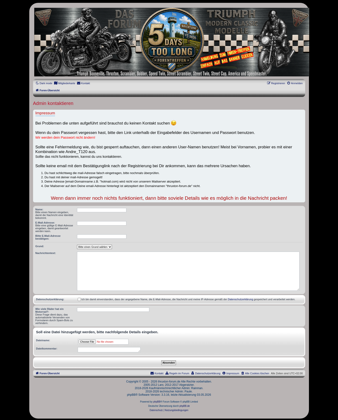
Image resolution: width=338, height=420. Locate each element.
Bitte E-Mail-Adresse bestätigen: (48, 237)
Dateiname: (43, 340)
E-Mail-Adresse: (45, 222)
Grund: (39, 246)
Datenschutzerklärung (240, 299)
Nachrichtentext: (45, 253)
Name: (39, 209)
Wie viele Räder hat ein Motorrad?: (49, 310)
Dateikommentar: (46, 348)
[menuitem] (64, 83)
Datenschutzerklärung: (50, 299)
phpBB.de (185, 406)
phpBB (156, 401)
